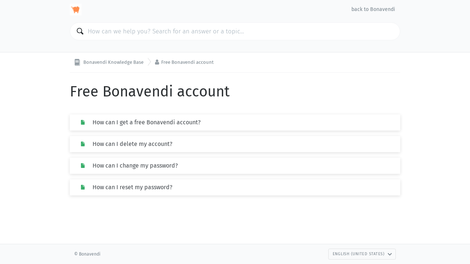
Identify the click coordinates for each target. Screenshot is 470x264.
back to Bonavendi (373, 9)
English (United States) (362, 254)
